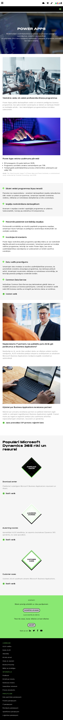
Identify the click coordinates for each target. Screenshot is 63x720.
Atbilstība (6, 653)
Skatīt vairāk (10, 493)
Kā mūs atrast (7, 657)
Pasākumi (6, 675)
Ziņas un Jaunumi (8, 660)
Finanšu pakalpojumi (9, 700)
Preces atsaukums (9, 689)
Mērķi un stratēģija (9, 668)
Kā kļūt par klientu (9, 678)
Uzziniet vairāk (11, 294)
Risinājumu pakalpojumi (10, 707)
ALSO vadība (7, 646)
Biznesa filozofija (8, 664)
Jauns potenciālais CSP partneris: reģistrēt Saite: (25, 422)
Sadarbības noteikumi (10, 686)
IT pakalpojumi (7, 704)
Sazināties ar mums (31, 610)
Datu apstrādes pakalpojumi (12, 696)
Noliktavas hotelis (9, 682)
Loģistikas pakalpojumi (10, 715)
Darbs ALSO (7, 649)
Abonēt (31, 624)
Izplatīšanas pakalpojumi (11, 711)
